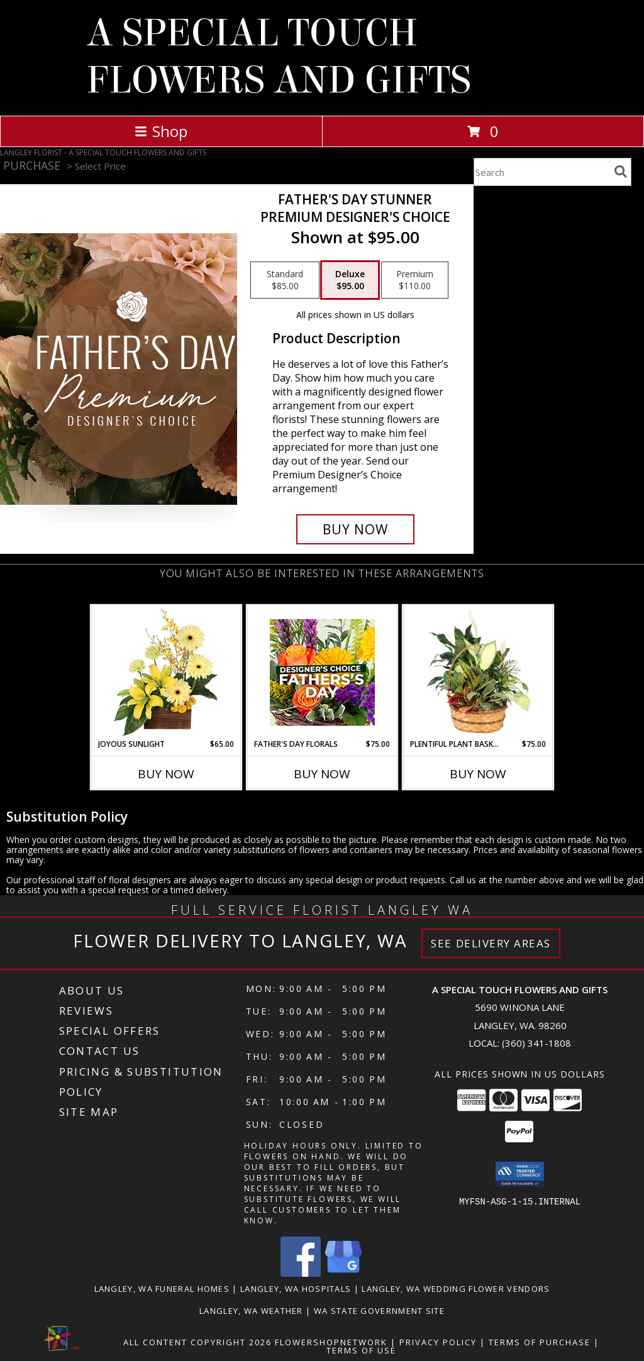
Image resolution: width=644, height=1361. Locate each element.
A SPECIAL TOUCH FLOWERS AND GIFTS (278, 56)
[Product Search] (541, 171)
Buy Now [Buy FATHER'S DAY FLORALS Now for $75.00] (322, 774)
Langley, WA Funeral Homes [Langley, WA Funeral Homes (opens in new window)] (162, 1288)
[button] (520, 1174)
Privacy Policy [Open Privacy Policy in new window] (438, 1342)
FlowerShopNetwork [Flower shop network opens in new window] (331, 1342)
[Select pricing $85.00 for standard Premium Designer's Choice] (285, 280)
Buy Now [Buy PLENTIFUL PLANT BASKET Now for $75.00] (478, 774)
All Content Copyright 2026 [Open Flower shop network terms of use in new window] (197, 1342)
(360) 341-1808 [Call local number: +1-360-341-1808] (536, 1043)
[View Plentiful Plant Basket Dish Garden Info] (478, 672)
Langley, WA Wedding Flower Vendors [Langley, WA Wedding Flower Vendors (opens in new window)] (456, 1288)
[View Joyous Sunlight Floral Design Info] (166, 672)
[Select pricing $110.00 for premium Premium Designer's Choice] (415, 280)
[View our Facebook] (300, 1273)
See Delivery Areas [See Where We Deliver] (491, 943)
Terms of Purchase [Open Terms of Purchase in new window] (540, 1342)
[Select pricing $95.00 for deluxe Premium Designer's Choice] (350, 280)
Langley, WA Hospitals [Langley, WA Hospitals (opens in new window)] (295, 1288)
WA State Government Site (379, 1310)
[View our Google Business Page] (343, 1273)
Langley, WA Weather (251, 1310)
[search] (621, 172)
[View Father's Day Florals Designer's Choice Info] (322, 672)
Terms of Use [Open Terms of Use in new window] (361, 1350)
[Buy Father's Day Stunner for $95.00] (355, 529)
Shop (161, 131)
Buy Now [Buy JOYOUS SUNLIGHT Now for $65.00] (166, 774)
